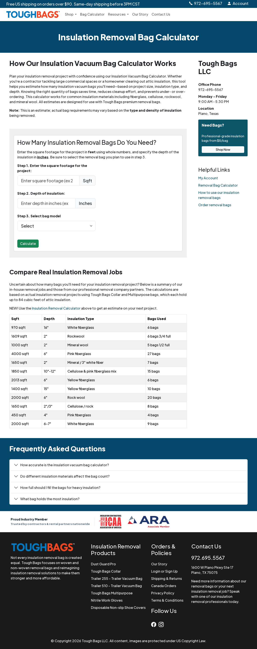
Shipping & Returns (166, 578)
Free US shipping (73, 3)
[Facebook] (155, 623)
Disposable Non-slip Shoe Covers (118, 607)
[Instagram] (162, 623)
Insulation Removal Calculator (56, 308)
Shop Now (223, 149)
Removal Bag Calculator (218, 185)
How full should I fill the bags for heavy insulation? (60, 487)
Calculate (28, 243)
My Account (208, 178)
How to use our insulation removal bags (218, 195)
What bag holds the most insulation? (49, 499)
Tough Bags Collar (106, 571)
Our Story (140, 14)
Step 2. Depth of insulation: (41, 193)
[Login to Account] (238, 3)
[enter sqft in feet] (48, 180)
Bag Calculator (92, 14)
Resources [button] (117, 14)
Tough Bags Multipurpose (112, 593)
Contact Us (161, 14)
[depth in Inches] (46, 203)
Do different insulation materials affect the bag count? (65, 476)
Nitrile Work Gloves (107, 600)
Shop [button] (69, 14)
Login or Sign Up (164, 571)
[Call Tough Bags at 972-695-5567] (205, 3)
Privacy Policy (162, 593)
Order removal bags (214, 205)
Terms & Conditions (167, 600)
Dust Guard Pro (103, 564)
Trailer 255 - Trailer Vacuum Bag (116, 578)
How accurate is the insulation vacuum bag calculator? (64, 465)
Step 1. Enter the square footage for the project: (52, 168)
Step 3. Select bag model (39, 216)
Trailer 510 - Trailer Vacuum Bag (116, 585)
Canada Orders (163, 585)
